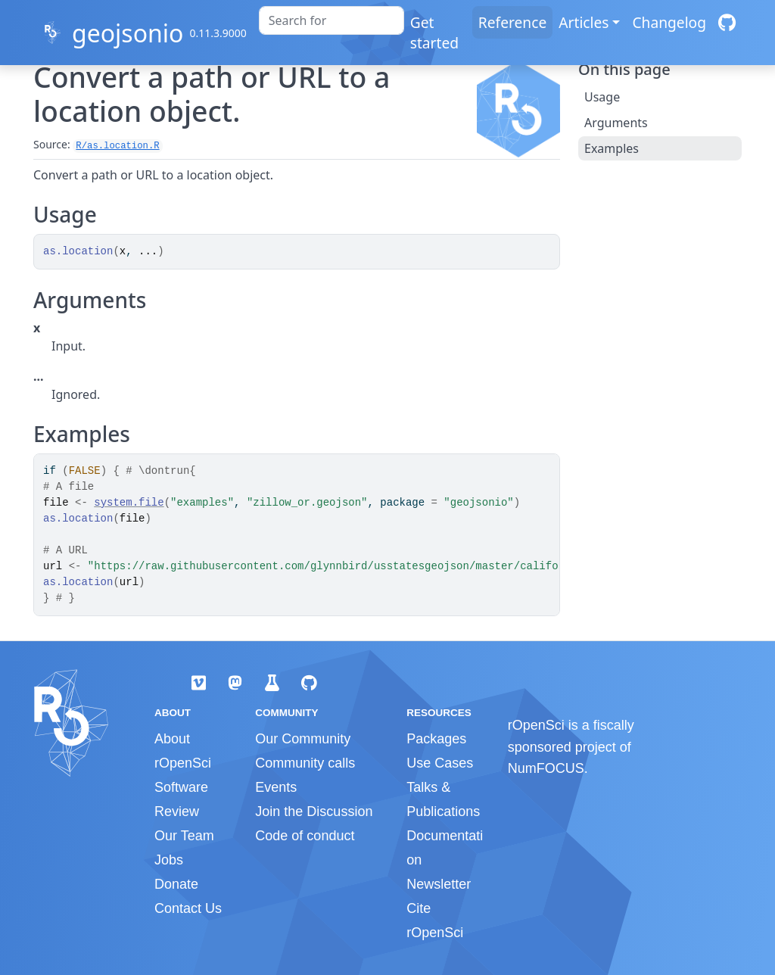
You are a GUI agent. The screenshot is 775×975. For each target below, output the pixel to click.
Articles (583, 22)
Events (276, 787)
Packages (436, 738)
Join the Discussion (313, 811)
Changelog (669, 22)
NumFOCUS (546, 768)
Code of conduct (304, 835)
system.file (128, 503)
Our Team (184, 835)
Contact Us (188, 908)
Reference (512, 22)
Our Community (302, 738)
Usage (602, 97)
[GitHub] (727, 22)
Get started (434, 32)
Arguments (616, 122)
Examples (611, 148)
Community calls (305, 763)
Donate (176, 884)
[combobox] (331, 20)
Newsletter (438, 884)
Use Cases (439, 763)
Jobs (168, 860)
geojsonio (127, 33)
